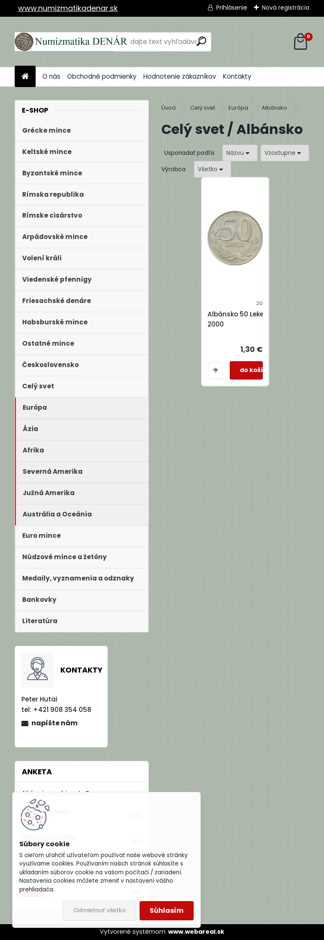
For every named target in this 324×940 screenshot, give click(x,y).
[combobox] (240, 153)
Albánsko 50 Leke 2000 (235, 319)
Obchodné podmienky (102, 76)
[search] (201, 41)
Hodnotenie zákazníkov (179, 76)
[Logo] (72, 42)
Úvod (168, 108)
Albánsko (274, 108)
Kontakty (237, 76)
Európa (238, 108)
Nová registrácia (285, 7)
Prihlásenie (231, 7)
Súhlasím (167, 910)
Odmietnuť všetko (99, 910)
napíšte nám (54, 723)
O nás (51, 76)
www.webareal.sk (196, 931)
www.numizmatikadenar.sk (68, 8)
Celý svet (202, 108)
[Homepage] (25, 76)
